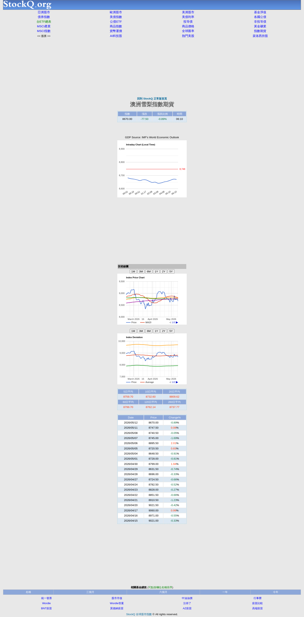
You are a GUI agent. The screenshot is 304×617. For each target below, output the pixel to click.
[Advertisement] (152, 67)
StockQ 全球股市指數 (139, 614)
